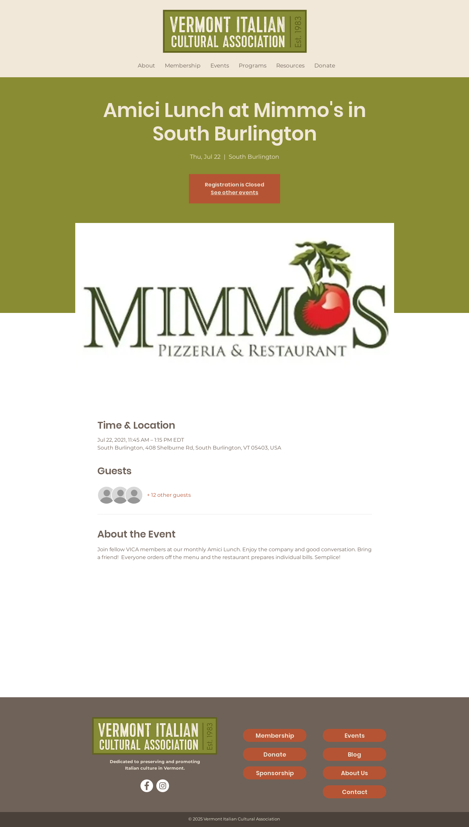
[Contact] (354, 791)
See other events (234, 192)
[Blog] (354, 754)
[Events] (354, 735)
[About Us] (354, 772)
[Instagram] (162, 785)
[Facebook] (146, 785)
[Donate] (274, 754)
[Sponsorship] (274, 772)
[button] (146, 65)
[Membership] (274, 735)
